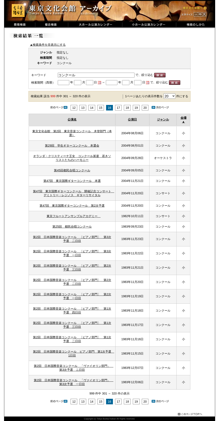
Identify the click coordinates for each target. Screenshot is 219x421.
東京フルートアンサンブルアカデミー (74, 216)
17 (118, 107)
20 (145, 107)
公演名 (72, 119)
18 (127, 107)
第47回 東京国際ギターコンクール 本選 (72, 181)
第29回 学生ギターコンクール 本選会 (72, 145)
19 (136, 107)
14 (91, 107)
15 (100, 107)
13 (82, 107)
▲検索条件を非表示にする (48, 44)
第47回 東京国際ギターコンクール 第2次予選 (72, 205)
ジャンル (163, 119)
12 (74, 107)
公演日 (132, 119)
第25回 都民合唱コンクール (72, 226)
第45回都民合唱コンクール (72, 170)
